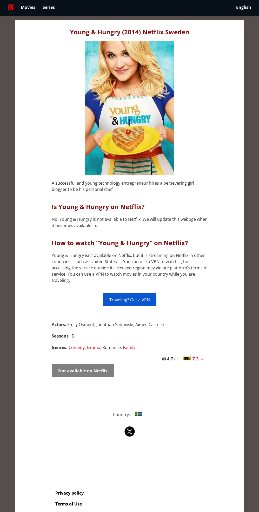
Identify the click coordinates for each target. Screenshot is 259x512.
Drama (93, 347)
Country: (129, 414)
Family (129, 347)
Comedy (77, 347)
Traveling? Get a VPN (129, 300)
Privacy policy (69, 493)
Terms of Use (68, 504)
